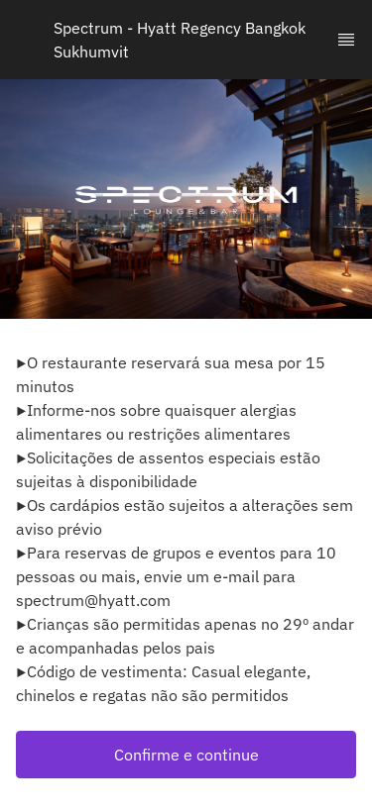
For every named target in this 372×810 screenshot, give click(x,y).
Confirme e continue (186, 754)
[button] (186, 754)
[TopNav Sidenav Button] (346, 39)
